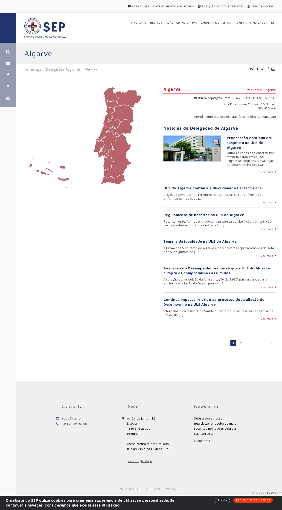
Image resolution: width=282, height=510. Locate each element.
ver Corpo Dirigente (261, 90)
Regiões (156, 22)
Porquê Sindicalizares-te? (221, 6)
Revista (241, 22)
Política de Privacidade (138, 493)
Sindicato (139, 22)
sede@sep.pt (72, 418)
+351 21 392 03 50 (74, 423)
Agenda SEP (139, 6)
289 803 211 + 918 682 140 (256, 98)
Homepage (33, 69)
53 (263, 343)
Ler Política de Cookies (253, 500)
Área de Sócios (260, 6)
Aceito (221, 500)
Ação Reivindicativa (181, 22)
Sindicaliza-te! (262, 22)
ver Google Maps (140, 461)
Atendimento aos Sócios (173, 6)
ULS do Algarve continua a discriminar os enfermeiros (213, 188)
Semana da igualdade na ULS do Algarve (200, 241)
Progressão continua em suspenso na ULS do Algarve (249, 143)
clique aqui (202, 441)
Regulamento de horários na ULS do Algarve (204, 215)
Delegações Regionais (63, 69)
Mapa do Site (130, 489)
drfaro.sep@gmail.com (211, 98)
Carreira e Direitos (216, 22)
